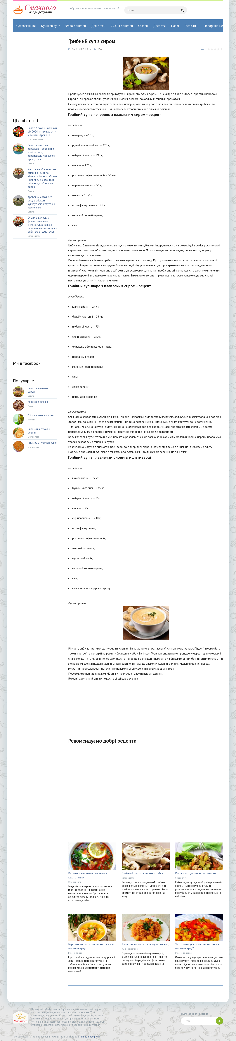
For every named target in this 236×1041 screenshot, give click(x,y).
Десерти (159, 26)
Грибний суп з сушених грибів (142, 873)
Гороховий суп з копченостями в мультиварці (91, 946)
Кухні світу (49, 26)
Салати (143, 26)
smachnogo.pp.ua (90, 1036)
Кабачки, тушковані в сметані (195, 873)
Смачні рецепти (122, 26)
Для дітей (98, 26)
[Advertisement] (145, 707)
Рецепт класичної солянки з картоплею (87, 875)
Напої (175, 26)
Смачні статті (181, 878)
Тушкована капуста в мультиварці (145, 944)
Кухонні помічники (76, 953)
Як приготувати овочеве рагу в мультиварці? (197, 946)
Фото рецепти (75, 26)
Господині (191, 26)
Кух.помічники (26, 26)
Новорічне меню (215, 26)
